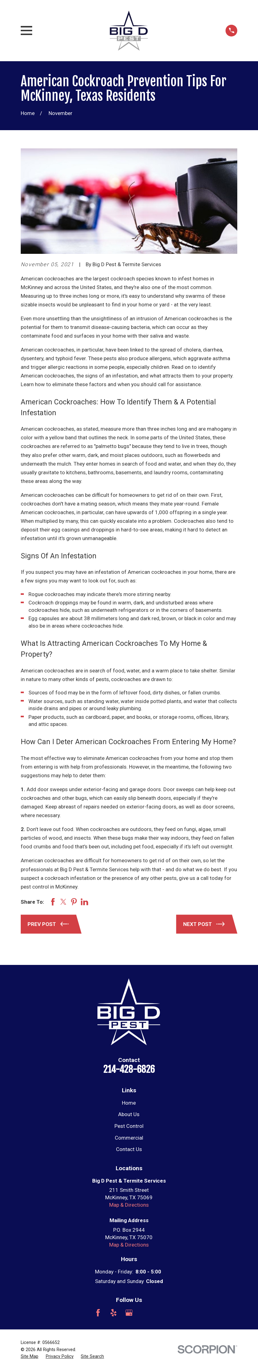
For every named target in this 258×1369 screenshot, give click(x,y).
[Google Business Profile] (129, 1312)
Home (129, 1103)
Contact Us (129, 1149)
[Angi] (144, 1312)
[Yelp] (113, 1312)
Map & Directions (129, 1205)
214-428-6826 (129, 1069)
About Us (129, 1114)
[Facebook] (98, 1312)
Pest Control (129, 1126)
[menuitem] (29, 1357)
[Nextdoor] (160, 1312)
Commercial (129, 1138)
